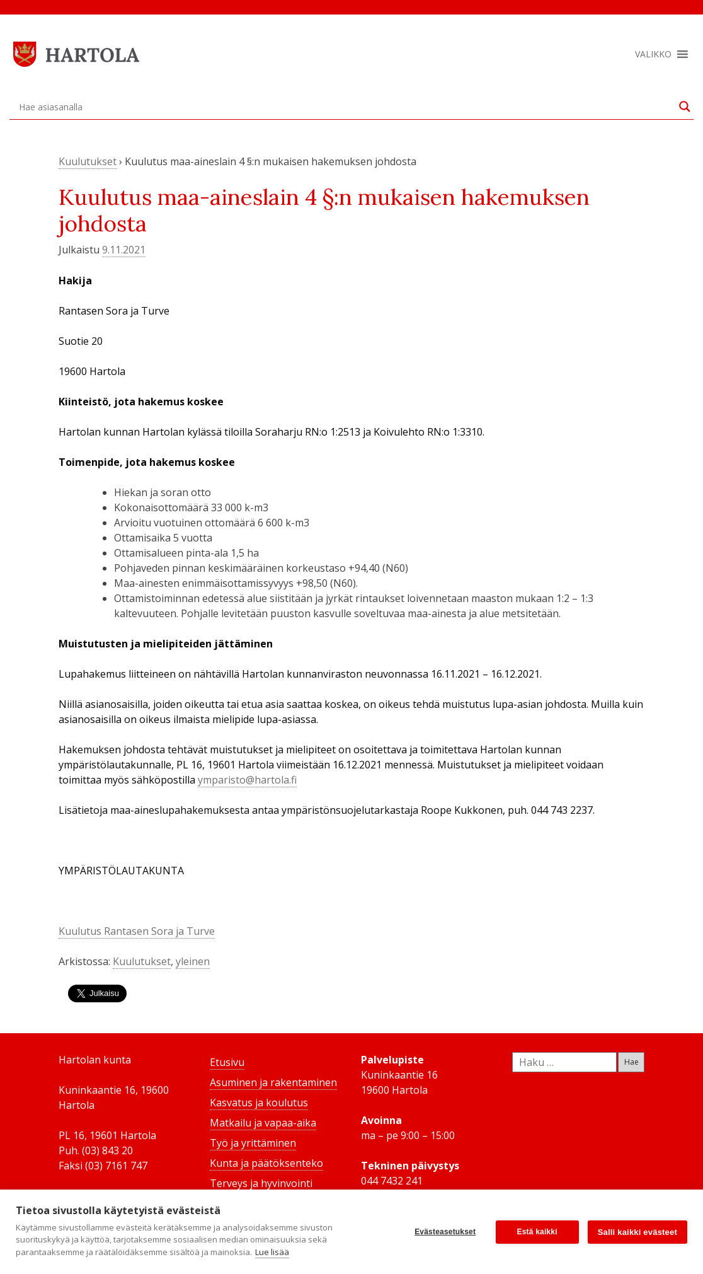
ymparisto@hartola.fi (247, 780)
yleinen (193, 961)
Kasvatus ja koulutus (259, 1102)
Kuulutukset (88, 161)
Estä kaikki (537, 1231)
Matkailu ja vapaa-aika (263, 1123)
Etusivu (227, 1062)
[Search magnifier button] (685, 106)
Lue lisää (272, 1252)
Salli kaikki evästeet (637, 1232)
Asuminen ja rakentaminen (273, 1082)
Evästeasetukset (445, 1231)
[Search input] (346, 106)
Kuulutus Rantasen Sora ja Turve (137, 931)
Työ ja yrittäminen (253, 1143)
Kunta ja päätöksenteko (266, 1163)
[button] (653, 54)
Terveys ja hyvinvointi (261, 1183)
